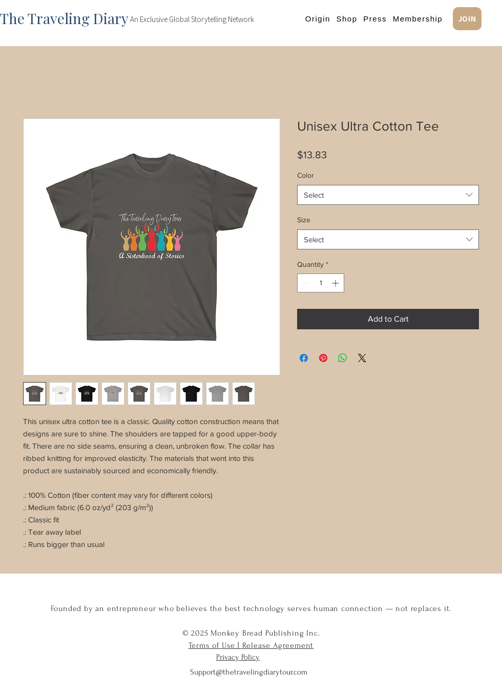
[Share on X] (362, 358)
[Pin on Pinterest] (323, 358)
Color (305, 175)
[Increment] (336, 283)
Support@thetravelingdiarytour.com (248, 672)
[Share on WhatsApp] (343, 358)
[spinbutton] (320, 283)
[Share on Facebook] (304, 358)
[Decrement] (305, 283)
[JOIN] (467, 18)
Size (303, 220)
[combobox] (388, 195)
